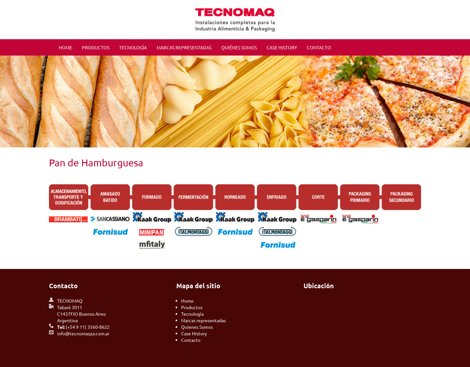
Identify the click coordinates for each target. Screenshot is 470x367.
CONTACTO (319, 47)
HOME (65, 47)
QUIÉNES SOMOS (239, 47)
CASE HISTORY (282, 47)
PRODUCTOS (95, 47)
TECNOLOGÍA (133, 47)
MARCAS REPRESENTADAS (184, 47)
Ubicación (319, 285)
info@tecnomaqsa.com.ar (83, 333)
